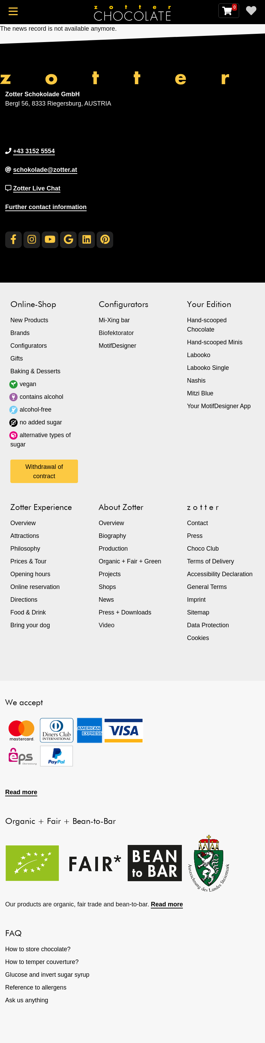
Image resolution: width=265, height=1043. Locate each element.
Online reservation (35, 586)
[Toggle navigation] (14, 14)
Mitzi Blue (200, 393)
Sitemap (198, 612)
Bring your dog (30, 625)
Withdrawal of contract (44, 471)
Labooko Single (208, 367)
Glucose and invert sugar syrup (48, 974)
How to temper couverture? (42, 961)
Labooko (199, 355)
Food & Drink (28, 612)
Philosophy (25, 548)
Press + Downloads (126, 612)
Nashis (196, 380)
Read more (21, 792)
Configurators (29, 345)
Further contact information (46, 207)
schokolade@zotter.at (45, 169)
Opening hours (30, 574)
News (106, 599)
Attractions (25, 535)
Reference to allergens (36, 987)
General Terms (207, 586)
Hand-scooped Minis (215, 342)
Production (113, 548)
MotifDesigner (118, 345)
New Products (29, 320)
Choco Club (203, 548)
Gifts (16, 358)
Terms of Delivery (211, 561)
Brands (20, 332)
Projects (110, 574)
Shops (107, 586)
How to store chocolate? (38, 949)
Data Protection (208, 625)
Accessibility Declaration (220, 574)
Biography (113, 535)
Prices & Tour (28, 561)
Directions (24, 599)
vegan (28, 384)
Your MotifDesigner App (219, 406)
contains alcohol (42, 396)
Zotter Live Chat (36, 188)
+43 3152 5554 (34, 151)
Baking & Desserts (35, 371)
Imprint (196, 599)
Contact (197, 523)
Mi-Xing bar (114, 320)
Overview (23, 523)
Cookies (198, 637)
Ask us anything (27, 1000)
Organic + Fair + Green (131, 561)
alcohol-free (36, 409)
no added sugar (41, 422)
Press (195, 535)
